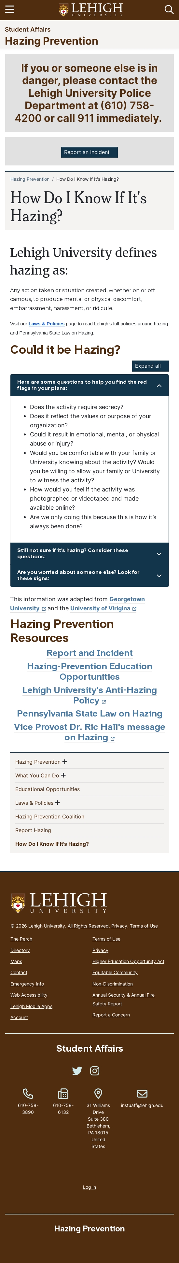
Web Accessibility (29, 995)
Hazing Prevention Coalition (60, 816)
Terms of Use (144, 926)
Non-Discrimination (112, 984)
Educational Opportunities (58, 789)
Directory (20, 950)
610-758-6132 (63, 1108)
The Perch (21, 939)
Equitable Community (115, 972)
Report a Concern (111, 1015)
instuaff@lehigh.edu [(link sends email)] (142, 1098)
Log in (89, 1187)
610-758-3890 (28, 1108)
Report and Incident (90, 653)
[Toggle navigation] (11, 10)
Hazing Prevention (51, 40)
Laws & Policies (34, 802)
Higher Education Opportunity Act (128, 961)
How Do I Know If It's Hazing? (63, 843)
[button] (168, 10)
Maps (16, 961)
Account (19, 1017)
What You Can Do (37, 775)
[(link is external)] (77, 1073)
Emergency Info (27, 984)
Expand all (148, 365)
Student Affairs (27, 29)
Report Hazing (43, 830)
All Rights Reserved (88, 926)
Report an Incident (87, 152)
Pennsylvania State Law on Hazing (89, 714)
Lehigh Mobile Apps (31, 1006)
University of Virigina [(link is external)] (103, 608)
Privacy (119, 926)
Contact (18, 972)
